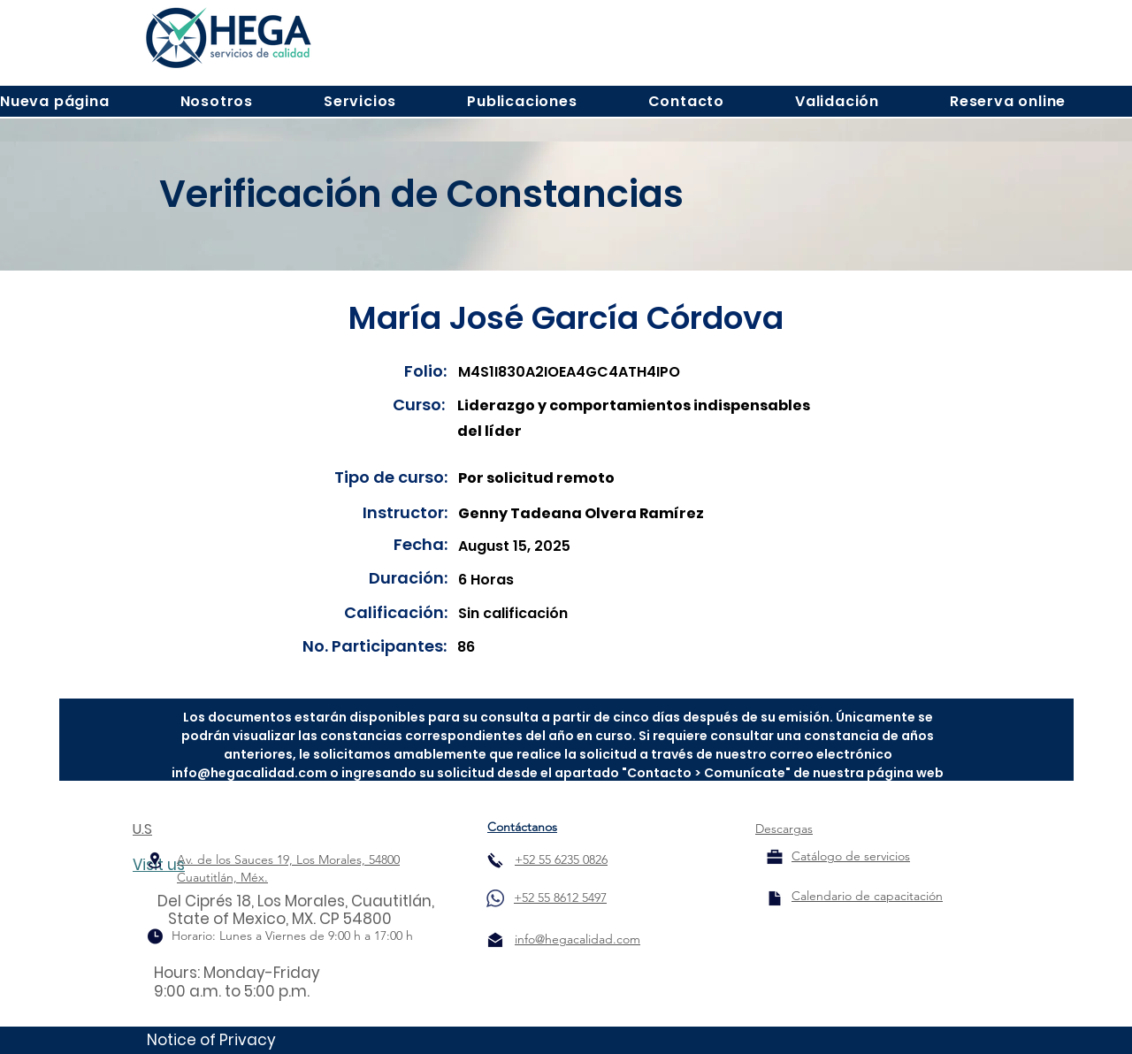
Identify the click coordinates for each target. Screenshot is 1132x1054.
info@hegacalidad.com (249, 773)
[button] (216, 101)
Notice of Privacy (211, 1039)
